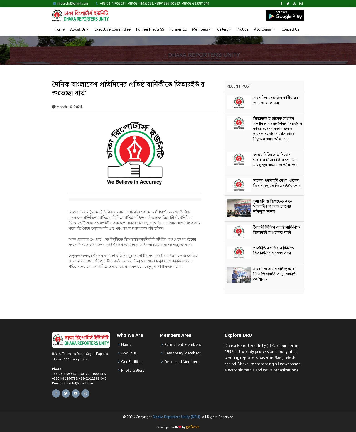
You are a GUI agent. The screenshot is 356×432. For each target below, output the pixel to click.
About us (129, 353)
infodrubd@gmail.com (72, 3)
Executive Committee (112, 29)
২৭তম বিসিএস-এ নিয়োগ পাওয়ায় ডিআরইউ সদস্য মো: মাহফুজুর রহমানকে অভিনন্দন (275, 159)
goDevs (192, 427)
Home (60, 29)
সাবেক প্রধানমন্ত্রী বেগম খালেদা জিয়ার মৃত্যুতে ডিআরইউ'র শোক (277, 183)
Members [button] (200, 29)
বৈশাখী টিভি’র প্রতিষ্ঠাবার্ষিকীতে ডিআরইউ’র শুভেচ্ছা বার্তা (276, 230)
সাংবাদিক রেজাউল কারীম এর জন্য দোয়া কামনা (275, 100)
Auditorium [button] (263, 29)
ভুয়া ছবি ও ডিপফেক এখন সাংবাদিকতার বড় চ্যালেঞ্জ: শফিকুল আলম (273, 206)
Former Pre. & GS (150, 29)
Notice (243, 29)
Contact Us (290, 29)
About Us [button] (78, 29)
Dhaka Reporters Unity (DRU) (176, 417)
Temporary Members (182, 353)
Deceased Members (181, 362)
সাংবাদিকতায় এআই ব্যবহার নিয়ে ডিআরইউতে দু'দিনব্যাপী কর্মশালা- (275, 274)
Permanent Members (182, 344)
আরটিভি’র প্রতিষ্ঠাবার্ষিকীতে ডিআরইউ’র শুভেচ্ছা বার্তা (273, 250)
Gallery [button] (223, 29)
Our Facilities (132, 362)
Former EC (177, 29)
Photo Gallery (132, 370)
